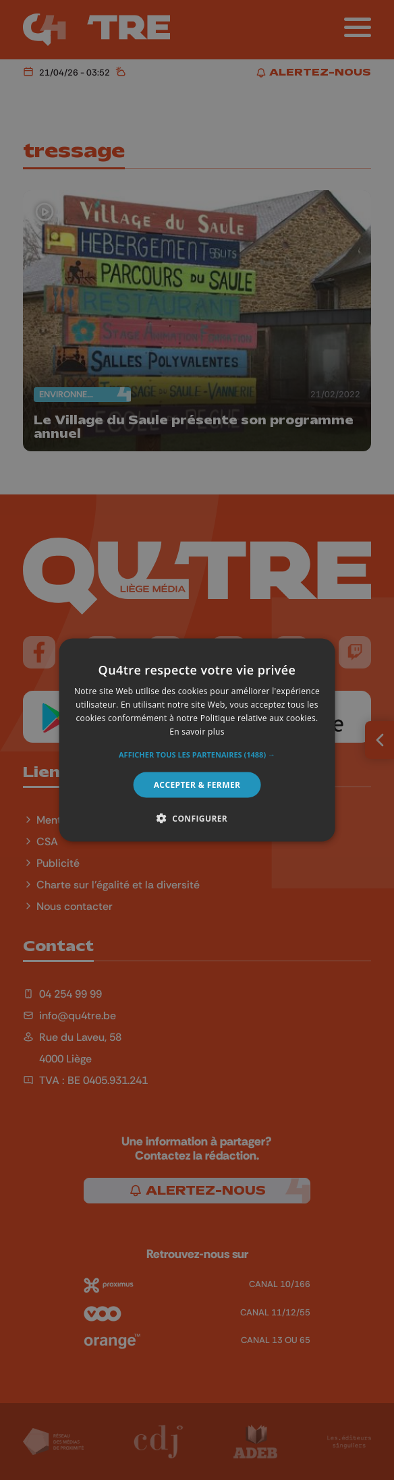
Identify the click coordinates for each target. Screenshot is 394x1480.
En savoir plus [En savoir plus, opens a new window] (196, 731)
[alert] (197, 740)
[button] (197, 754)
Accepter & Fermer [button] (197, 784)
